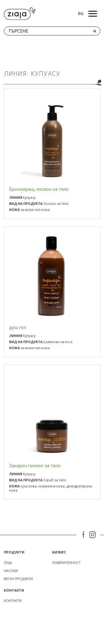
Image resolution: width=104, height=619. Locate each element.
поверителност (66, 562)
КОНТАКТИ (13, 600)
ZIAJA (8, 562)
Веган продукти (18, 578)
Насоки (11, 570)
